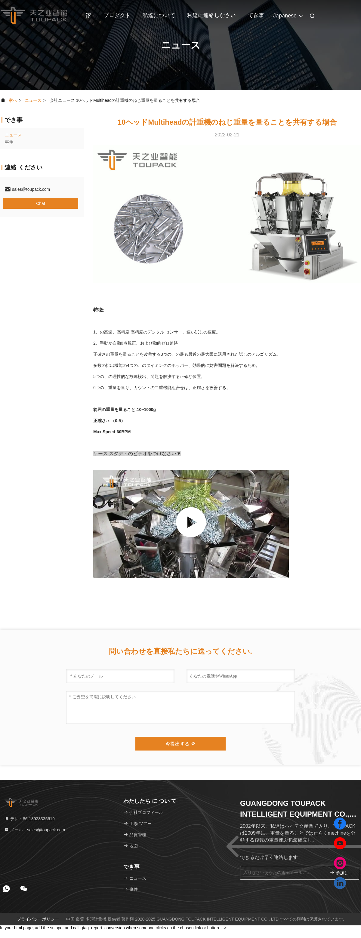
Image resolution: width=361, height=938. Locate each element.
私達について (159, 15)
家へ (13, 100)
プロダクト (117, 15)
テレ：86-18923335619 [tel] (29, 818)
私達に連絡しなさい (211, 15)
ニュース (33, 100)
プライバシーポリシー (38, 919)
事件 (9, 142)
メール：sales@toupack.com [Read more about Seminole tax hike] (34, 829)
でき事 (256, 15)
